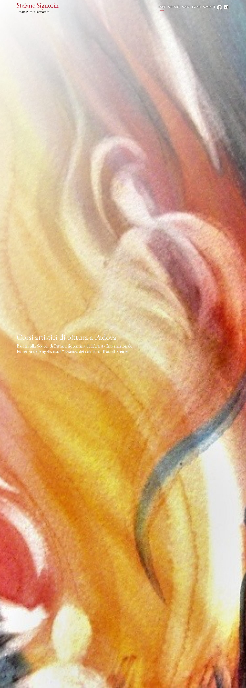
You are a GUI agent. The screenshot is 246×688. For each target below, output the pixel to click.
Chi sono (174, 6)
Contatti (209, 6)
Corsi (185, 6)
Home (162, 6)
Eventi (196, 6)
